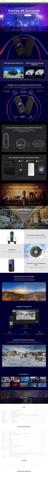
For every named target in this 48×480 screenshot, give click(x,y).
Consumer (12, 1)
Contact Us (27, 15)
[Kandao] (4, 1)
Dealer (27, 1)
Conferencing (9, 1)
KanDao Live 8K (38, 3)
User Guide (41, 3)
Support (24, 1)
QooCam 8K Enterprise (32, 3)
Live (2, 3)
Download (45, 3)
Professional (16, 1)
